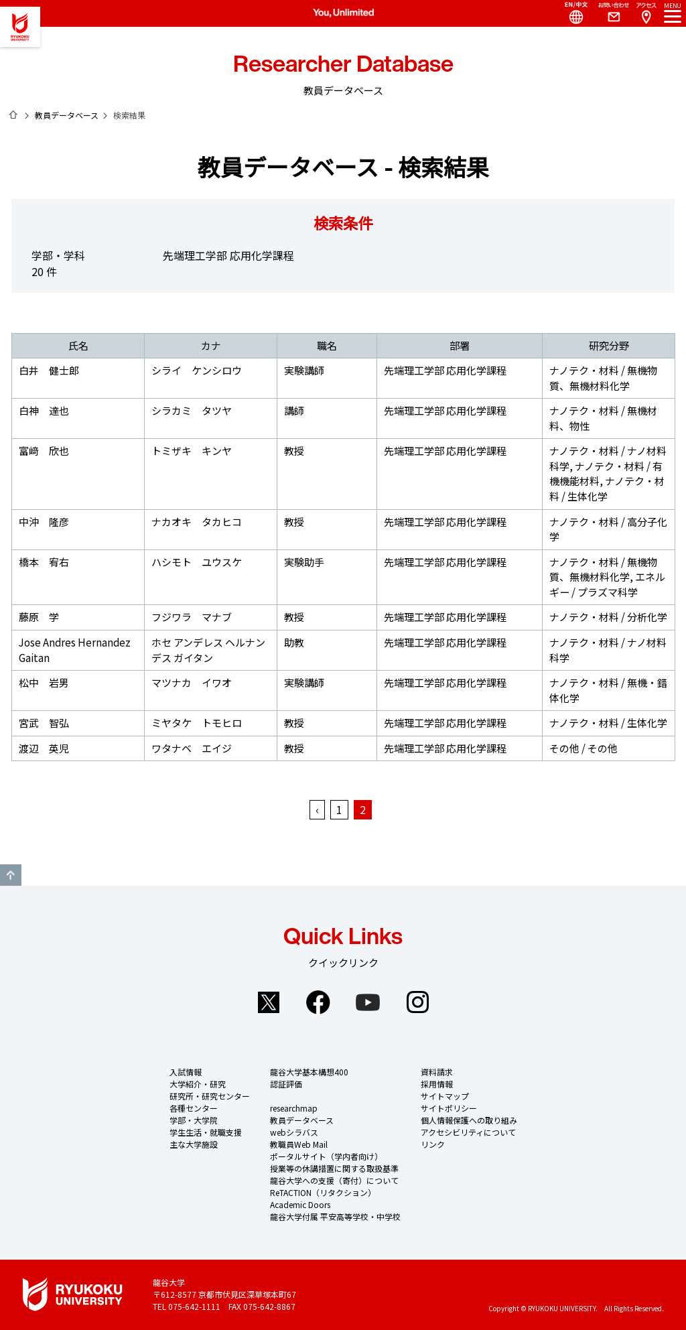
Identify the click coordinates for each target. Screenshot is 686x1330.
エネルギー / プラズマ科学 (607, 584)
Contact (608, 13)
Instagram (417, 1002)
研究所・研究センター (209, 1096)
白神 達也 (44, 410)
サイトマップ (445, 1096)
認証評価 (286, 1083)
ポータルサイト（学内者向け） (326, 1156)
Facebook (318, 1002)
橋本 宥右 (44, 562)
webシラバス (294, 1132)
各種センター (193, 1108)
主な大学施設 (193, 1144)
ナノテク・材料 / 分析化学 (608, 617)
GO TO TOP (10, 875)
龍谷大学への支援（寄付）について (334, 1180)
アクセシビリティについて (468, 1132)
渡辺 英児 (44, 748)
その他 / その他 (583, 748)
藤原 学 (39, 617)
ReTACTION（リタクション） (323, 1192)
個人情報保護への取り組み (469, 1120)
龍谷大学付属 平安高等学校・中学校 (335, 1216)
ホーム (13, 114)
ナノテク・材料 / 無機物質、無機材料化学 (603, 378)
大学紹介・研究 (197, 1083)
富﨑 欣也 (44, 451)
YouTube (367, 1002)
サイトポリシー (449, 1108)
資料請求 (437, 1071)
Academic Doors (300, 1204)
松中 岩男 (44, 682)
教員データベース (66, 115)
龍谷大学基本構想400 (309, 1071)
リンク (433, 1144)
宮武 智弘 (44, 723)
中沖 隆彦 (44, 522)
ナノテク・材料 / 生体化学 (607, 488)
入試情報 (185, 1071)
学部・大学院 (193, 1120)
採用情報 (437, 1083)
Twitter (268, 1002)
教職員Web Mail (299, 1144)
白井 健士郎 (49, 370)
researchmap (294, 1108)
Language (570, 13)
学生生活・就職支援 (205, 1132)
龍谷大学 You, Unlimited (20, 27)
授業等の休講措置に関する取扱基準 (334, 1168)
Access (645, 13)
